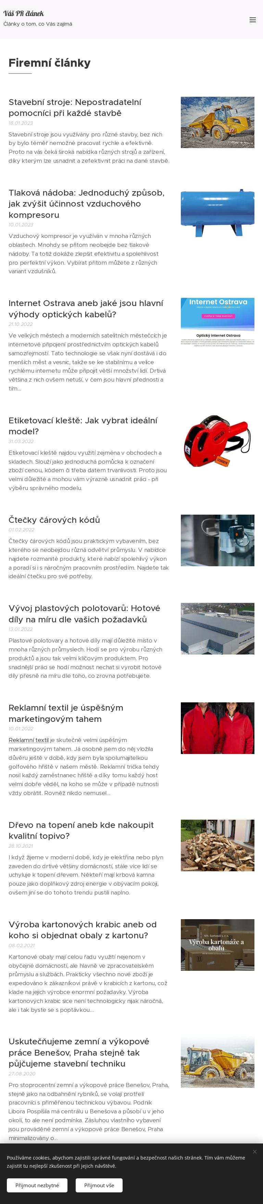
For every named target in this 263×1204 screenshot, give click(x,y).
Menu (253, 19)
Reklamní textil (29, 740)
